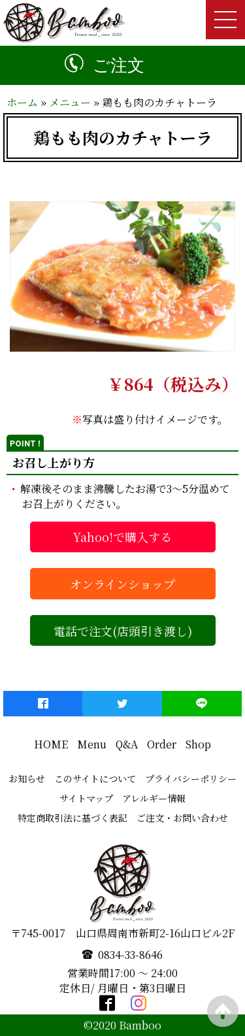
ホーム (22, 102)
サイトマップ (86, 798)
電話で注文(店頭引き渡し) (123, 630)
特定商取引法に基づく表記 (72, 817)
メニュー (70, 102)
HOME (51, 744)
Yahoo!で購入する (122, 536)
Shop (198, 744)
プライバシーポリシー (191, 778)
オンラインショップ (122, 583)
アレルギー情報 (154, 798)
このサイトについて (95, 778)
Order (161, 744)
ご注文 (118, 65)
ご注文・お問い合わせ (182, 817)
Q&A (127, 744)
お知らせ (26, 778)
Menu (91, 744)
